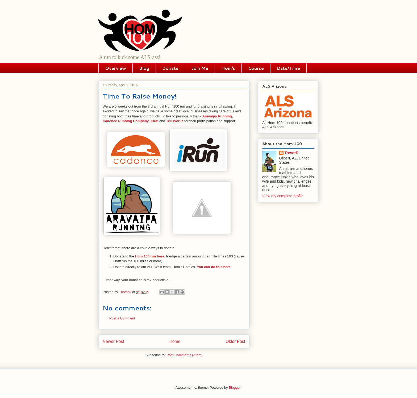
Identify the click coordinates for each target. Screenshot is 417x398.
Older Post (235, 341)
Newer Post (113, 341)
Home (175, 341)
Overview (115, 68)
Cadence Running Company (126, 121)
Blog (144, 68)
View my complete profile (282, 196)
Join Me (199, 68)
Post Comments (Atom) (184, 355)
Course (256, 68)
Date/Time (288, 68)
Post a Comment (122, 318)
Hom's (228, 68)
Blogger (234, 387)
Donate (170, 68)
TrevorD (292, 153)
